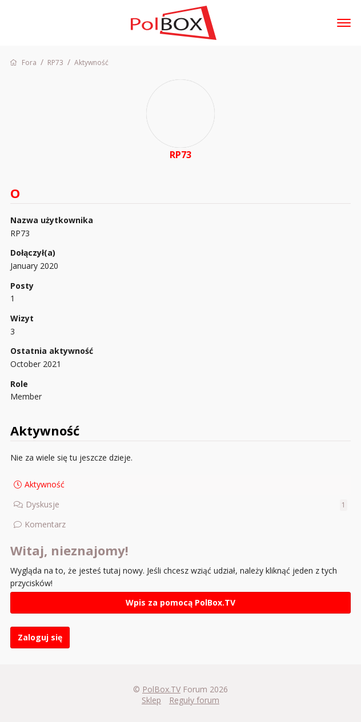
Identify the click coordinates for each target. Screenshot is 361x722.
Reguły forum (194, 700)
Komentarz (45, 524)
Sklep (151, 700)
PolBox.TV (161, 689)
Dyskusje (186, 504)
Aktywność (45, 484)
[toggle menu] (344, 23)
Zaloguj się (40, 637)
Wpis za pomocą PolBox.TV (180, 602)
